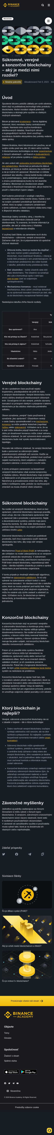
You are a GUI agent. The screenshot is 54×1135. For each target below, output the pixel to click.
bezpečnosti (7, 229)
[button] (48, 5)
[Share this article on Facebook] (16, 854)
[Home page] (11, 5)
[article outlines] (48, 20)
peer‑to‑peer (13, 279)
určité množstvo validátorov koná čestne (32, 668)
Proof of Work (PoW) (24, 551)
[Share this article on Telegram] (29, 854)
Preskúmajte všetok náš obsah (27, 1001)
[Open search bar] (42, 5)
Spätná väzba (10, 1061)
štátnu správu (39, 157)
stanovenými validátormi (25, 578)
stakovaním (20, 427)
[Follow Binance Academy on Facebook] (5, 1083)
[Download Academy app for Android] (28, 1072)
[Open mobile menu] (49, 5)
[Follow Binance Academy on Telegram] (13, 1083)
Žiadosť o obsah (11, 1056)
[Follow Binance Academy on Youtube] (17, 1083)
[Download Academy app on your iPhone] (11, 1072)
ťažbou (5, 427)
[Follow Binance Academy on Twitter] (9, 1083)
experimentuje (45, 151)
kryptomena (25, 121)
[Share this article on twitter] (3, 854)
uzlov (19, 530)
